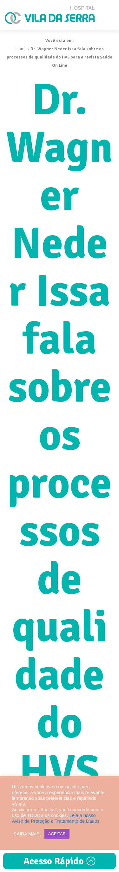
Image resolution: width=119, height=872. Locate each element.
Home (21, 48)
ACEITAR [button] (57, 833)
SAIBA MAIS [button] (27, 833)
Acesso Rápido (59, 861)
